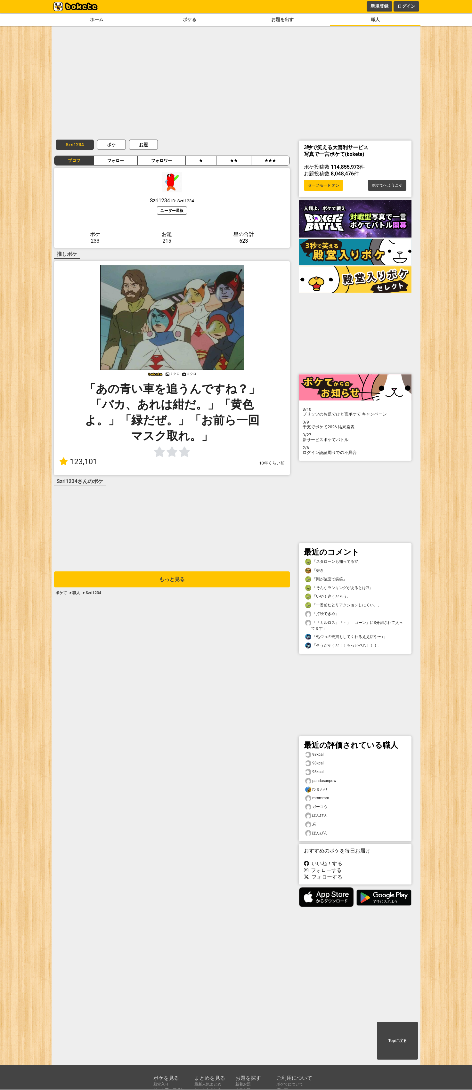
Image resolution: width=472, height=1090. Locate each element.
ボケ (111, 144)
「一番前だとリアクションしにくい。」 (343, 605)
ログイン (406, 6)
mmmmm (317, 798)
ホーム (96, 19)
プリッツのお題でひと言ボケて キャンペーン (355, 411)
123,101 (78, 461)
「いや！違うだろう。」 (329, 596)
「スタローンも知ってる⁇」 (333, 562)
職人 (375, 19)
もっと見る (172, 579)
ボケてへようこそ (387, 185)
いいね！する (323, 863)
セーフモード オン (323, 185)
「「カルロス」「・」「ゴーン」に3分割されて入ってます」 (354, 625)
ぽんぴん (316, 815)
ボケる (189, 19)
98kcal (314, 755)
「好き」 (316, 571)
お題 (143, 144)
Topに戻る (397, 1040)
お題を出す (282, 19)
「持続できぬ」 (322, 614)
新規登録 (379, 6)
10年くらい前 (272, 463)
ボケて (61, 593)
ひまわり (316, 790)
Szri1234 (75, 144)
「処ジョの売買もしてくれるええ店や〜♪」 (346, 637)
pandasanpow (320, 781)
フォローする (323, 870)
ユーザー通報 (171, 210)
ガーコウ (316, 807)
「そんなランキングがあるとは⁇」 (339, 588)
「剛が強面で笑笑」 (326, 579)
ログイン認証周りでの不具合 (355, 450)
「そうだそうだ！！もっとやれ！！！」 (343, 645)
